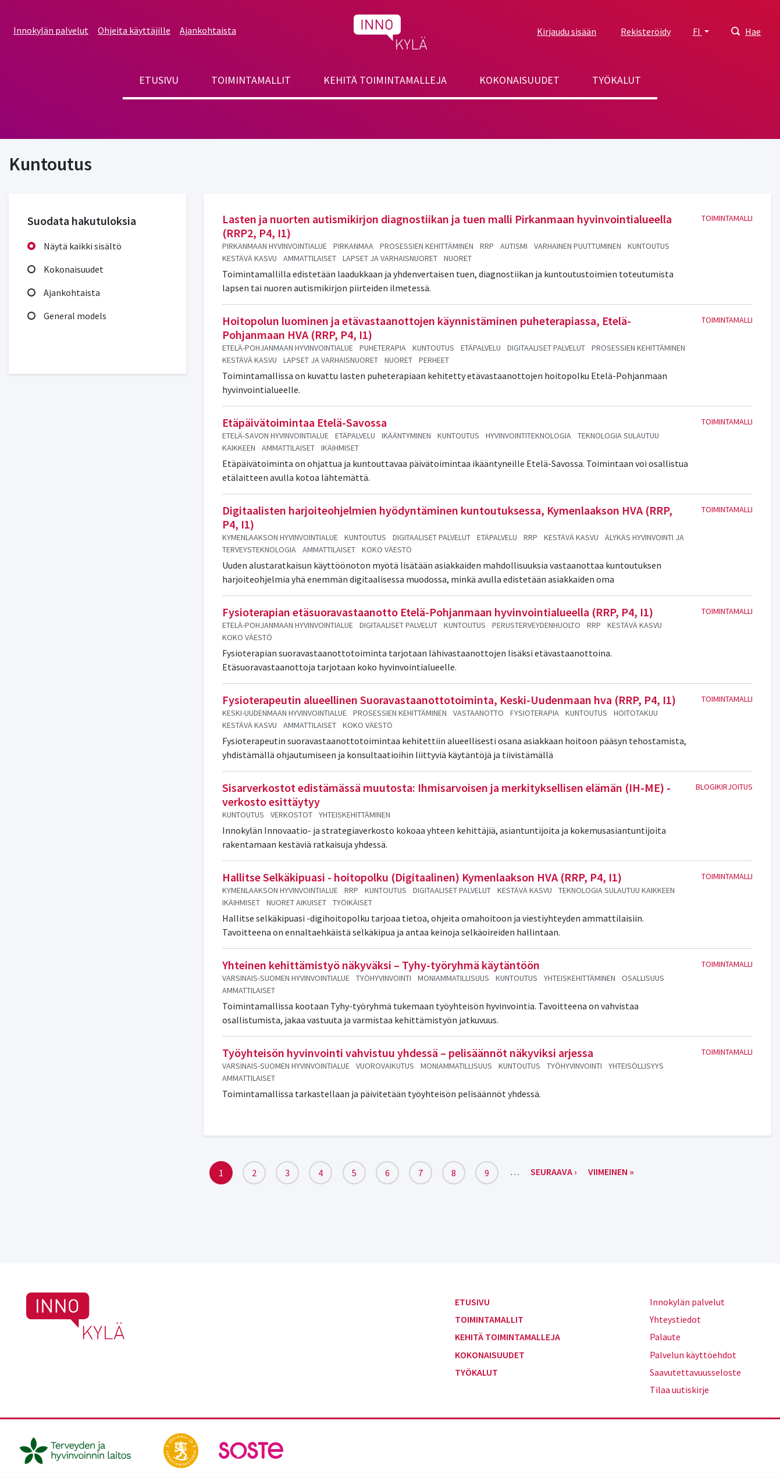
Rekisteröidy (646, 31)
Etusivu (159, 80)
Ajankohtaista (208, 30)
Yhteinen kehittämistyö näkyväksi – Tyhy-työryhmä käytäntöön (381, 965)
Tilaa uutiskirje (679, 1389)
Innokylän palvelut (50, 30)
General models (75, 316)
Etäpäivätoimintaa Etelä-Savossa (304, 422)
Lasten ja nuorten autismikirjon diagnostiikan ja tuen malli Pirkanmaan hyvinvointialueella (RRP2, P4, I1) (447, 226)
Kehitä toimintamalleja (385, 80)
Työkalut (616, 80)
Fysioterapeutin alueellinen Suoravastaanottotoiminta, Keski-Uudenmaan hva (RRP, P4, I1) (449, 699)
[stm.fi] (181, 1449)
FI (697, 31)
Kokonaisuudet (519, 80)
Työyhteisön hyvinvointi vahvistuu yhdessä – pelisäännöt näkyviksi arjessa (407, 1052)
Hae (753, 31)
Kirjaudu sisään (566, 31)
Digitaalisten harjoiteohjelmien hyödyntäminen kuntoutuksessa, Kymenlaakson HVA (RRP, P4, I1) (447, 517)
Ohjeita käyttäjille (134, 30)
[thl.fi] (81, 1449)
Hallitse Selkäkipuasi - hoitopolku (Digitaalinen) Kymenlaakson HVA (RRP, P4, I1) (422, 877)
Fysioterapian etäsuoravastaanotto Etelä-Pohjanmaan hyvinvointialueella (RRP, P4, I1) (437, 612)
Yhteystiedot (675, 1319)
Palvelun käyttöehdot (693, 1355)
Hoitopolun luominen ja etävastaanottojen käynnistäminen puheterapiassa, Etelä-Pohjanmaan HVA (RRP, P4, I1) (426, 327)
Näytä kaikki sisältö (83, 246)
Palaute (665, 1337)
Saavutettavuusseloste (695, 1372)
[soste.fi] (251, 1449)
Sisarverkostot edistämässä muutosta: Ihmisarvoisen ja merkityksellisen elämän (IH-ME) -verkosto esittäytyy (446, 794)
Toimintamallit (251, 80)
